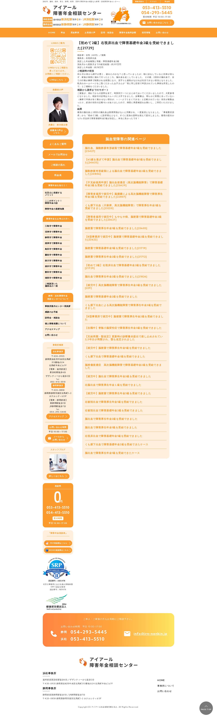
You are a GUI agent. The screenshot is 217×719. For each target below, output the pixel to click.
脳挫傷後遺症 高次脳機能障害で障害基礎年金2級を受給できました (123, 371)
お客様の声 (90, 32)
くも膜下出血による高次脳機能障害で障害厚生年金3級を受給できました (123, 310)
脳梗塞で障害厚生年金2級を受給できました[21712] (116, 259)
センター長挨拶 (52, 312)
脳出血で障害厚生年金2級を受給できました (111, 424)
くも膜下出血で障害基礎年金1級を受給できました (115, 360)
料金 (63, 32)
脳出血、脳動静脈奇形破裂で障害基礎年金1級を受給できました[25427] (123, 150)
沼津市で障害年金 (53, 232)
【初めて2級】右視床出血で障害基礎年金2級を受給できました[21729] (123, 269)
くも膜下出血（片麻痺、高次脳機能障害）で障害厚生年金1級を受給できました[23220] (123, 208)
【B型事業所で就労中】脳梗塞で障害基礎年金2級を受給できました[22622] (124, 240)
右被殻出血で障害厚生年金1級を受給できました (114, 407)
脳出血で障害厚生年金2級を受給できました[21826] (116, 279)
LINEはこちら (58, 79)
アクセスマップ (52, 335)
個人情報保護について (55, 329)
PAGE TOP (206, 707)
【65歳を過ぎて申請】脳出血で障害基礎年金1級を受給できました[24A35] (123, 161)
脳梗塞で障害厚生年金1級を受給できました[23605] (116, 229)
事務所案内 (139, 1)
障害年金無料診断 (127, 32)
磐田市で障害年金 (53, 272)
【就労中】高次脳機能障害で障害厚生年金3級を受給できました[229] (123, 289)
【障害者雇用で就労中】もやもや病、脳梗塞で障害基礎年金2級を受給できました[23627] (123, 220)
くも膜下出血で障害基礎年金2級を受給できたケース (116, 450)
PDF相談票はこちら (58, 549)
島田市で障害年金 (53, 249)
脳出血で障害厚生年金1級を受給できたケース (112, 459)
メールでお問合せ (58, 154)
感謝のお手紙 (51, 318)
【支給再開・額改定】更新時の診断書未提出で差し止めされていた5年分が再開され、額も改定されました (124, 342)
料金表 (167, 1)
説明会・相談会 (52, 323)
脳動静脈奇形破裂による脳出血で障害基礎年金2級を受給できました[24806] (123, 173)
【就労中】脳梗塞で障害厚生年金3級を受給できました (118, 398)
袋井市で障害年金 (53, 266)
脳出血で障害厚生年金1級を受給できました (111, 433)
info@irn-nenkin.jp (149, 640)
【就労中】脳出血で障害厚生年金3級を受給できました (118, 381)
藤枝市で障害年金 (53, 255)
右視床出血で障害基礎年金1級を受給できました (114, 441)
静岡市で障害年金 (53, 237)
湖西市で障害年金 (53, 278)
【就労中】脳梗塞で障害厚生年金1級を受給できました (118, 352)
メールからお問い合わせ (58, 444)
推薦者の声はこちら (58, 131)
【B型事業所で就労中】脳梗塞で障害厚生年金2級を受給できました (124, 321)
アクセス (153, 1)
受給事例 (75, 32)
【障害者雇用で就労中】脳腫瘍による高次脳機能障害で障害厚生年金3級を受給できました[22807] (124, 196)
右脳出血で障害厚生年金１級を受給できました (113, 389)
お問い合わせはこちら (156, 22)
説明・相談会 (107, 32)
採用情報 (146, 32)
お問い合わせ (162, 32)
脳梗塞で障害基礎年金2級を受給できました (111, 299)
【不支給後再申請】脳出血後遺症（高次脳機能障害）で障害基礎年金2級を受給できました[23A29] (124, 185)
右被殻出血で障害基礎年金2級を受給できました (114, 415)
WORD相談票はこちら (58, 556)
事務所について (165, 692)
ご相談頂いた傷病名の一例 (51, 285)
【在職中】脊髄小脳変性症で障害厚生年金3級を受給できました (123, 331)
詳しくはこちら (58, 482)
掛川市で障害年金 (53, 260)
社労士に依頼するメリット (53, 194)
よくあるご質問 (58, 144)
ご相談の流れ (58, 165)
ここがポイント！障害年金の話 (53, 202)
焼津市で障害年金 (53, 243)
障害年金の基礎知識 (54, 209)
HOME (51, 32)
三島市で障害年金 (53, 226)
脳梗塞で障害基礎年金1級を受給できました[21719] (116, 250)
